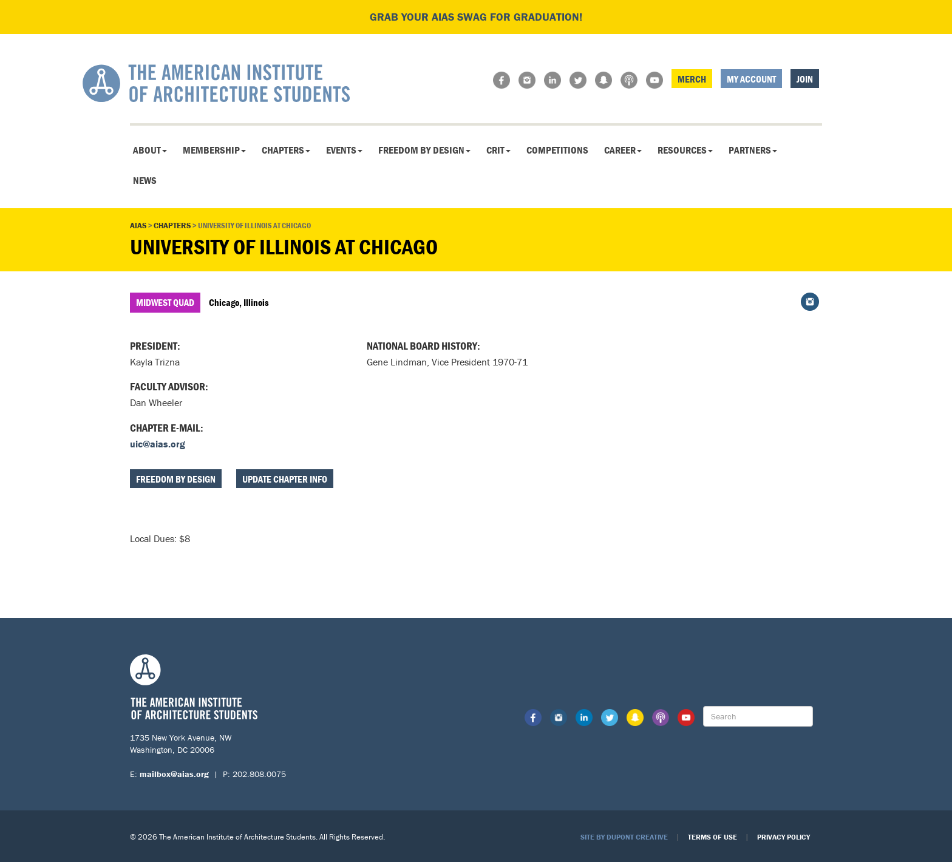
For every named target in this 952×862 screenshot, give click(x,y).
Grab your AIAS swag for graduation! (476, 17)
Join (805, 79)
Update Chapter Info (284, 479)
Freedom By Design (424, 150)
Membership (214, 150)
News (145, 180)
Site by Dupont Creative (624, 836)
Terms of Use (712, 836)
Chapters (286, 150)
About (150, 150)
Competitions (557, 150)
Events (344, 150)
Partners (753, 150)
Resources (685, 150)
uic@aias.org (157, 444)
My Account (751, 79)
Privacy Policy (783, 836)
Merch (692, 79)
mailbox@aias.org (174, 774)
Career (623, 150)
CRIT (498, 150)
